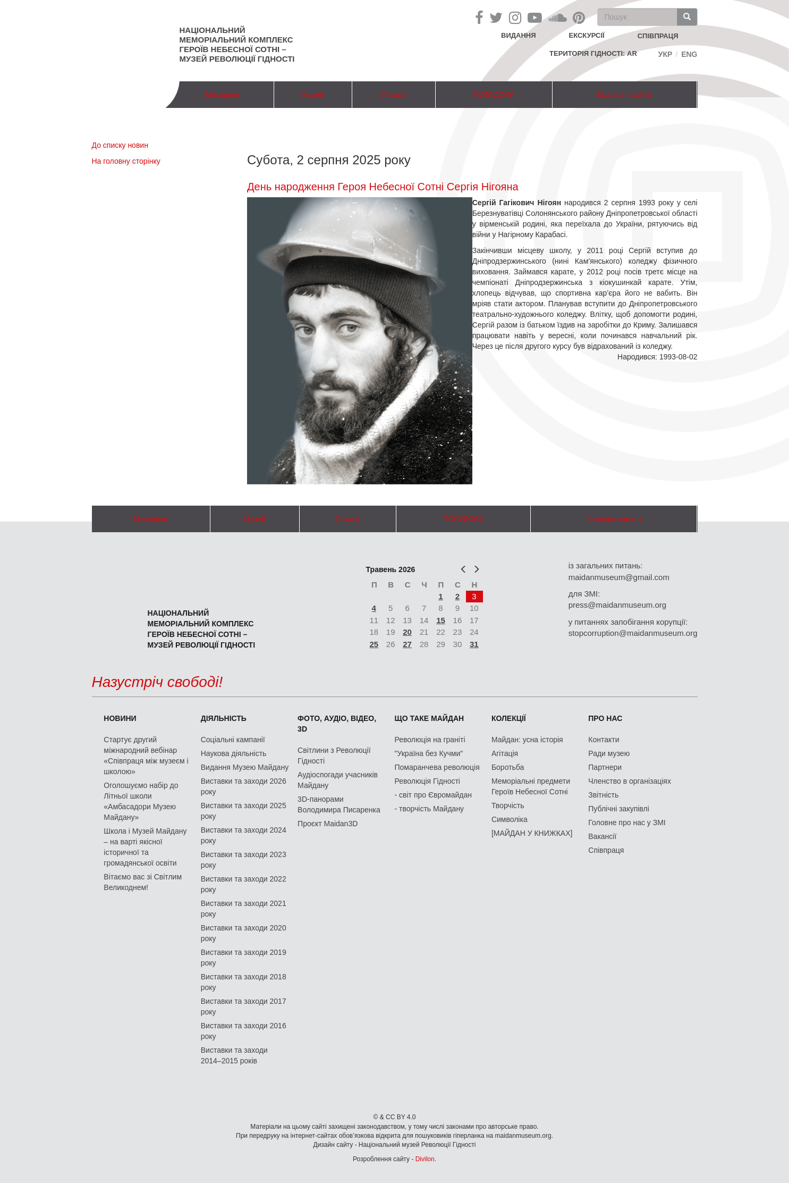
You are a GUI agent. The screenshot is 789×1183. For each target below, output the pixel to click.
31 (474, 644)
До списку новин (120, 145)
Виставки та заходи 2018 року (243, 982)
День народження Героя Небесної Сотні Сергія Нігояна (383, 186)
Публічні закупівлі (618, 808)
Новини (120, 718)
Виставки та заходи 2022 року (243, 884)
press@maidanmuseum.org (617, 604)
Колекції (508, 718)
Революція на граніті (430, 739)
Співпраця (606, 850)
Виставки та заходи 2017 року (243, 1006)
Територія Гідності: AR (593, 53)
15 (440, 620)
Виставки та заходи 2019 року (243, 957)
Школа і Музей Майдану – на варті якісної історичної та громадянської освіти (145, 847)
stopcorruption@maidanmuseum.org (633, 632)
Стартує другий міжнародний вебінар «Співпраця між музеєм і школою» (146, 755)
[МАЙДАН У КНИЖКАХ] (532, 833)
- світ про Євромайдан (433, 795)
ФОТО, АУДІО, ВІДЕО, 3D (337, 723)
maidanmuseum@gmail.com (619, 577)
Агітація (504, 753)
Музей (313, 94)
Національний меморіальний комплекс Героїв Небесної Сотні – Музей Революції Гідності (237, 44)
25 (373, 644)
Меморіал (223, 94)
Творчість (507, 805)
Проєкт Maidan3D (328, 823)
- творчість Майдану (429, 808)
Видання (518, 35)
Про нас (605, 718)
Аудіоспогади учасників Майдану (338, 780)
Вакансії (602, 836)
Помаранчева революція (437, 767)
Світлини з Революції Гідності (334, 755)
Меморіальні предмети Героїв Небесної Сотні (530, 786)
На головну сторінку (126, 161)
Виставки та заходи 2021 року (243, 908)
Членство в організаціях (629, 781)
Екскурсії (587, 35)
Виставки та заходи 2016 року (243, 1031)
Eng (689, 54)
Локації (393, 94)
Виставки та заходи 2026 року (243, 786)
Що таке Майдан (429, 718)
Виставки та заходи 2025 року (243, 810)
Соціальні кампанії (233, 739)
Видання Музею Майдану (245, 767)
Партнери (605, 767)
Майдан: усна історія (527, 739)
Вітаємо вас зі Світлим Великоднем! (143, 882)
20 (407, 631)
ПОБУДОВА (493, 94)
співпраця (658, 36)
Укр (665, 54)
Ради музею (609, 753)
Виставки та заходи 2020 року (243, 933)
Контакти (603, 739)
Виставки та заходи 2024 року (243, 835)
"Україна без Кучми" (429, 753)
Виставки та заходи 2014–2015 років (234, 1055)
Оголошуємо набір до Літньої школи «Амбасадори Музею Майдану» (141, 801)
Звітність (603, 795)
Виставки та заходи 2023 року (243, 859)
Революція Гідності (427, 781)
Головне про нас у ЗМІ (626, 822)
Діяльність (224, 718)
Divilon (425, 1159)
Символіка (509, 819)
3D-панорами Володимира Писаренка (339, 804)
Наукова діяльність (234, 753)
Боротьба (507, 767)
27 (407, 644)
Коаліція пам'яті (625, 94)
